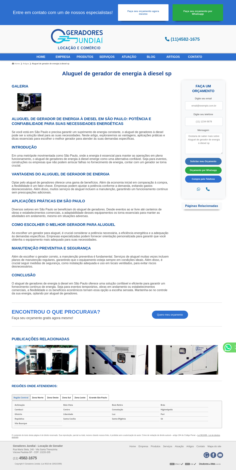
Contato (195, 56)
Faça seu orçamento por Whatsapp (197, 12)
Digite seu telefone (203, 114)
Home (41, 56)
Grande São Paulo (98, 397)
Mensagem (203, 130)
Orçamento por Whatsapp (203, 170)
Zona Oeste (53, 397)
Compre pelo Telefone (203, 179)
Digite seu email (203, 98)
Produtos (85, 56)
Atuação (129, 56)
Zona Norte (38, 397)
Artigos (173, 56)
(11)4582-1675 (182, 39)
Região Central (21, 397)
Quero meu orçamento (170, 314)
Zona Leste (79, 397)
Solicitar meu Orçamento (203, 161)
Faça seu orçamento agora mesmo (143, 12)
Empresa (63, 56)
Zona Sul (66, 397)
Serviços (106, 56)
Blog (151, 56)
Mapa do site (214, 446)
